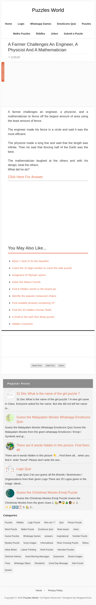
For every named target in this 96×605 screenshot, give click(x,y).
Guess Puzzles (12, 536)
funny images (30, 543)
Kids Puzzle (77, 563)
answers (49, 536)
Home (8, 23)
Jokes (54, 33)
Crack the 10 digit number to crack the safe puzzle (42, 268)
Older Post (50, 366)
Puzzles (86, 23)
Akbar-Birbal (11, 549)
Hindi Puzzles (46, 549)
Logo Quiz (24, 469)
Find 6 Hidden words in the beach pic (34, 288)
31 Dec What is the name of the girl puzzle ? (48, 393)
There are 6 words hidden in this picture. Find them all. (53, 448)
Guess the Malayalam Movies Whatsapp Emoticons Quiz (53, 419)
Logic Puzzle (34, 522)
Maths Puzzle (27, 529)
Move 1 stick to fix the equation (30, 261)
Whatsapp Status (22, 563)
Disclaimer (40, 563)
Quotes (8, 570)
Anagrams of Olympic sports (29, 274)
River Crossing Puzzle (67, 543)
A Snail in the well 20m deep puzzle (33, 316)
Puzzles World (48, 10)
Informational (47, 543)
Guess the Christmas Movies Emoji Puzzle (47, 492)
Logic (21, 23)
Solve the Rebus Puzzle (26, 281)
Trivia (7, 563)
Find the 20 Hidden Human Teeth (31, 309)
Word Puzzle (11, 529)
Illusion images (75, 556)
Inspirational (63, 536)
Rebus (85, 543)
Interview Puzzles (65, 549)
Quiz (61, 522)
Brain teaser (63, 529)
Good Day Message (58, 563)
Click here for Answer (25, 177)
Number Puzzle (80, 536)
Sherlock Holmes (13, 556)
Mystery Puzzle (12, 543)
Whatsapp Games (40, 23)
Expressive (58, 556)
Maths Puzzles (21, 33)
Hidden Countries (22, 323)
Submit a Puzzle (73, 33)
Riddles (40, 33)
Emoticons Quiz (66, 23)
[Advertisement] (35, 86)
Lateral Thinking (28, 549)
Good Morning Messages (37, 556)
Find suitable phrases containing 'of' (33, 302)
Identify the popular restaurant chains (34, 295)
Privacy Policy (55, 590)
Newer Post (37, 366)
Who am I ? (49, 522)
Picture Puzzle (75, 522)
